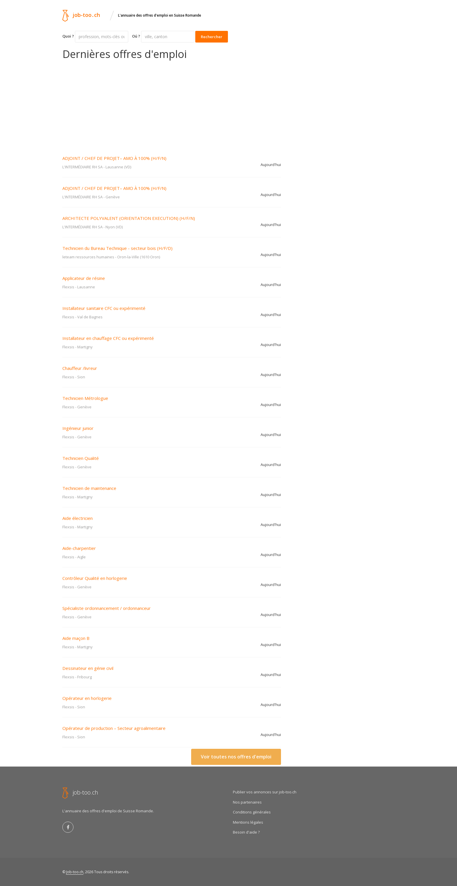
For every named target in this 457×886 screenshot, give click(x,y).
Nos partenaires (247, 802)
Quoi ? (68, 36)
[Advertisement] (171, 103)
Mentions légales (248, 822)
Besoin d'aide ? (246, 832)
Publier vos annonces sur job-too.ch (264, 792)
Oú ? (136, 36)
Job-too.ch (74, 871)
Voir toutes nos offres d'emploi (236, 756)
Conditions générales (252, 812)
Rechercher (211, 36)
